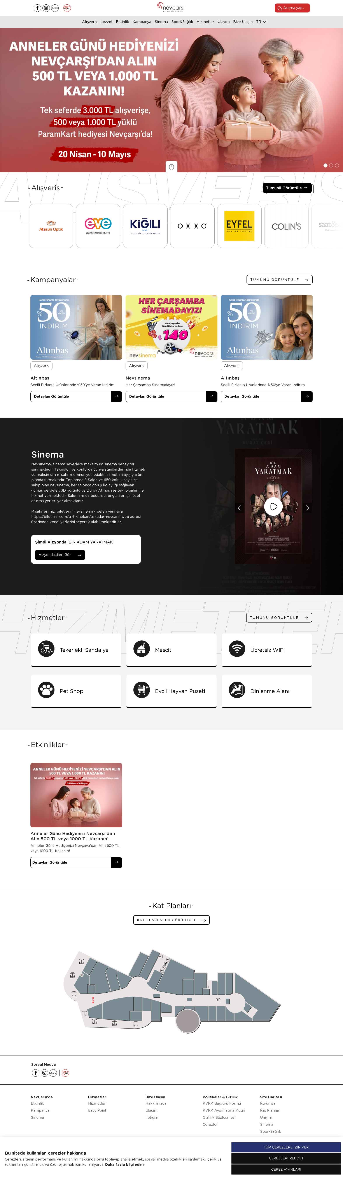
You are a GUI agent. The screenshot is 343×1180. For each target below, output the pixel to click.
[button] (325, 165)
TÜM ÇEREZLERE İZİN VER (286, 1147)
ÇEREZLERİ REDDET (286, 1158)
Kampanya (142, 22)
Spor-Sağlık (270, 1131)
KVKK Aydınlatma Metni (224, 1110)
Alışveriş (89, 22)
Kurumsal (268, 1103)
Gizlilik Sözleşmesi (219, 1117)
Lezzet (106, 22)
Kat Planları (270, 1110)
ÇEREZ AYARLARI (286, 1169)
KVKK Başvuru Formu (222, 1103)
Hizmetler (205, 22)
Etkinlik (122, 22)
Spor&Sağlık (182, 22)
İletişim (151, 1117)
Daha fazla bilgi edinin (125, 1164)
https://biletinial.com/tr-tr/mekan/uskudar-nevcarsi (75, 517)
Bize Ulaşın (243, 22)
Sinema (161, 22)
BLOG (54, 8)
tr (258, 22)
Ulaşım (224, 22)
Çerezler (210, 1124)
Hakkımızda (155, 1103)
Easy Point (97, 1110)
